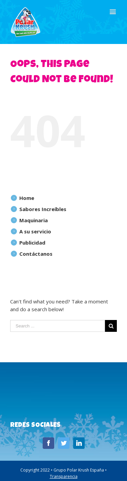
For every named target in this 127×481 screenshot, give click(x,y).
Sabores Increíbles (42, 209)
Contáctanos (35, 253)
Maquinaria (33, 220)
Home (26, 197)
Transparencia (64, 476)
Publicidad (32, 242)
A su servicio (35, 231)
